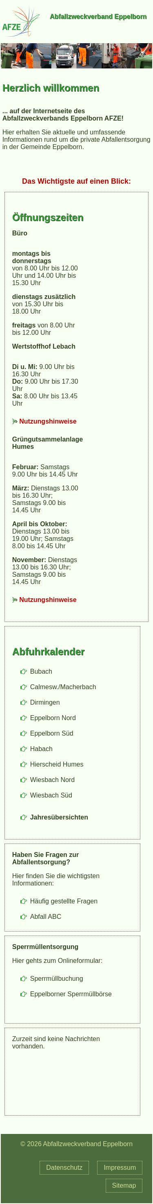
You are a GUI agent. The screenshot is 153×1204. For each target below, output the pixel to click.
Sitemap (124, 1185)
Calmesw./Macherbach (63, 686)
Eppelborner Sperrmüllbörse (71, 994)
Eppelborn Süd (51, 733)
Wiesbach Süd (51, 795)
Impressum (120, 1167)
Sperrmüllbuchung (56, 978)
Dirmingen (45, 702)
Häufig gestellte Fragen (64, 901)
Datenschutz (64, 1167)
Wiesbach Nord (52, 779)
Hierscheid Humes (57, 764)
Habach (41, 748)
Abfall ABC (45, 916)
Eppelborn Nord (53, 717)
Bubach (41, 671)
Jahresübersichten (59, 817)
